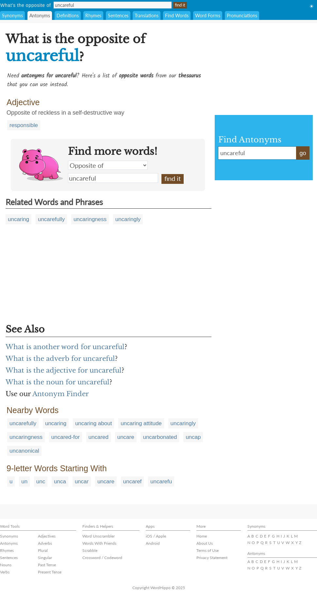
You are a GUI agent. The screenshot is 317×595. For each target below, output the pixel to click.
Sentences (118, 15)
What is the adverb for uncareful (60, 358)
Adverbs (45, 543)
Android (153, 543)
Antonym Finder (60, 394)
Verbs (4, 572)
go (302, 153)
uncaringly (128, 219)
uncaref (132, 481)
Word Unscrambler (98, 536)
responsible (23, 125)
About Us (204, 543)
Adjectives (47, 536)
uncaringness (90, 219)
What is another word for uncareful (65, 347)
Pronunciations (242, 15)
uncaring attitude (141, 423)
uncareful (113, 178)
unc (40, 481)
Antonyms (39, 15)
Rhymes (93, 15)
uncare (125, 437)
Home (201, 536)
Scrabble (89, 550)
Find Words (177, 15)
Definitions (68, 15)
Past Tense (47, 564)
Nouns (5, 564)
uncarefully (51, 219)
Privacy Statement (211, 557)
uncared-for (65, 437)
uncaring (18, 219)
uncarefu (161, 481)
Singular (45, 557)
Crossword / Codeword (102, 557)
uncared (98, 437)
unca (60, 481)
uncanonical (24, 451)
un (24, 481)
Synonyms (12, 15)
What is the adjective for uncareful (64, 370)
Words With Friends (99, 543)
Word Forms (207, 15)
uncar (82, 481)
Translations (146, 15)
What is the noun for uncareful (57, 382)
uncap (193, 437)
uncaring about (93, 423)
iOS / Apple (156, 536)
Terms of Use (207, 550)
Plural (43, 550)
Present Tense (49, 572)
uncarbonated (160, 437)
